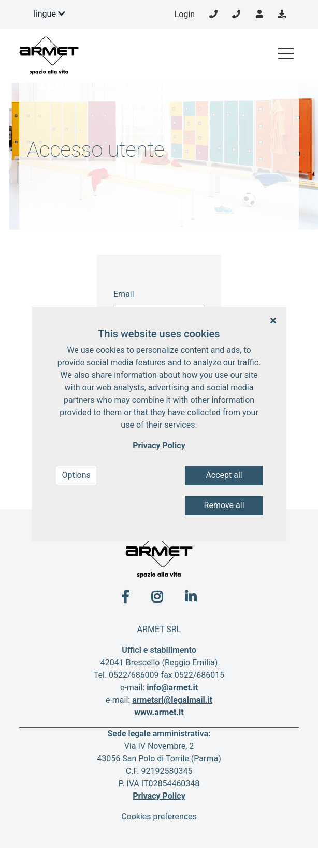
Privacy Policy (159, 796)
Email (123, 294)
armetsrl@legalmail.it (172, 700)
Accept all (224, 475)
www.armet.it (159, 712)
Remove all (224, 505)
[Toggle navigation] (286, 53)
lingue (49, 14)
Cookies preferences (159, 817)
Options (76, 475)
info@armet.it (172, 687)
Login (185, 14)
